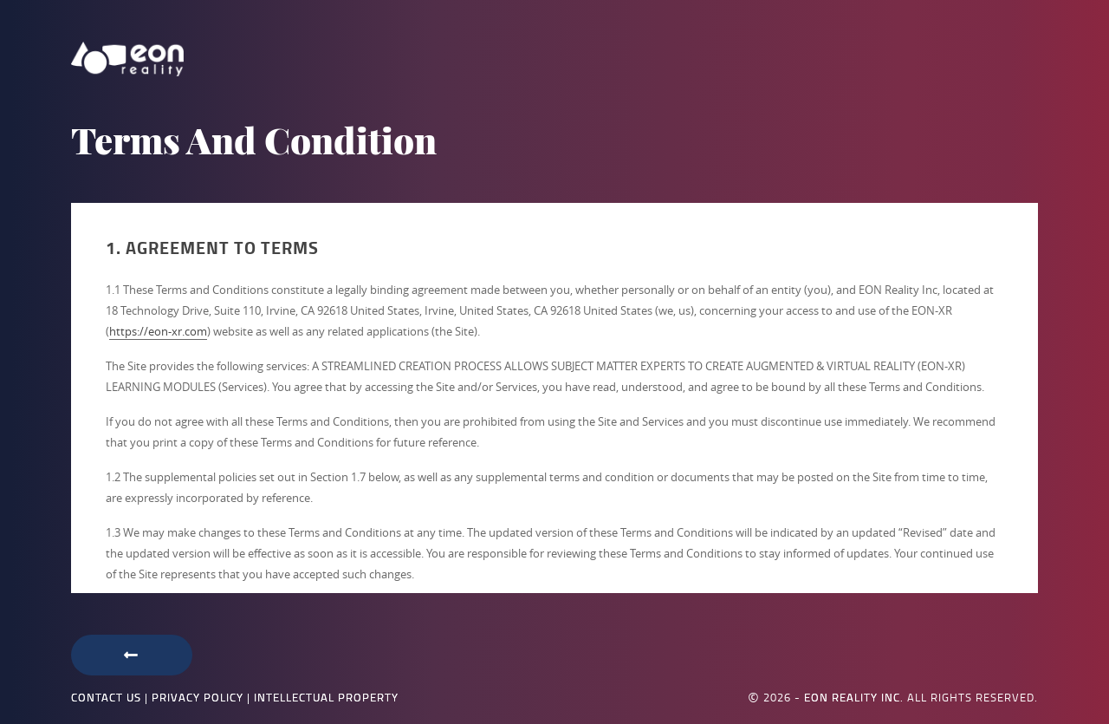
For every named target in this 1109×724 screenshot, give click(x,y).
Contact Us (106, 697)
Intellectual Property (326, 697)
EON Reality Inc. (854, 697)
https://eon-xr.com (158, 331)
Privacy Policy (197, 697)
